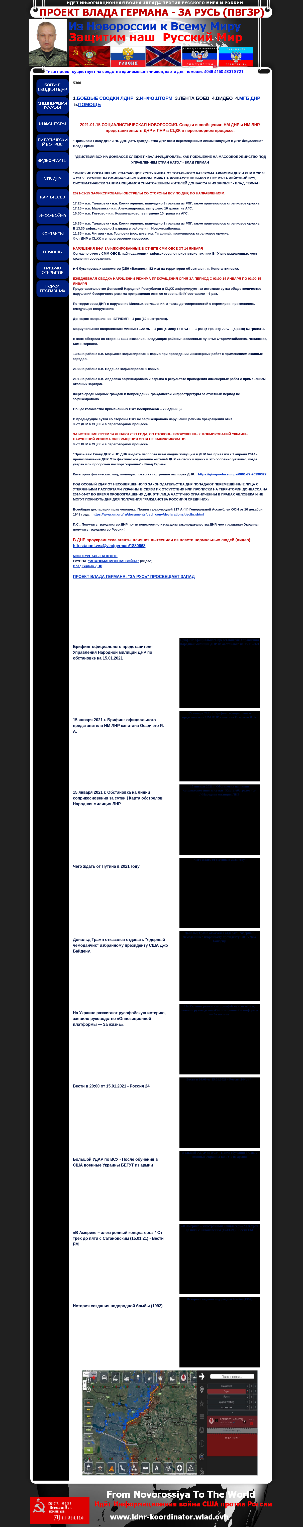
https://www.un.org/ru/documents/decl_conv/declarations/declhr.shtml (148, 514)
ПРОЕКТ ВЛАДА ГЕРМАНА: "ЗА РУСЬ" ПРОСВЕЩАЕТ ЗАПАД (134, 576)
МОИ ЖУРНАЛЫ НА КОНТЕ (95, 556)
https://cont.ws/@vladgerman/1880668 (109, 546)
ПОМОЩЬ (89, 104)
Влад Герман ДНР (87, 566)
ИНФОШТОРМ (156, 98)
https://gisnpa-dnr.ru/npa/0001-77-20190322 (232, 474)
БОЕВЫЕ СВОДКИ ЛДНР (105, 98)
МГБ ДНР (249, 98)
